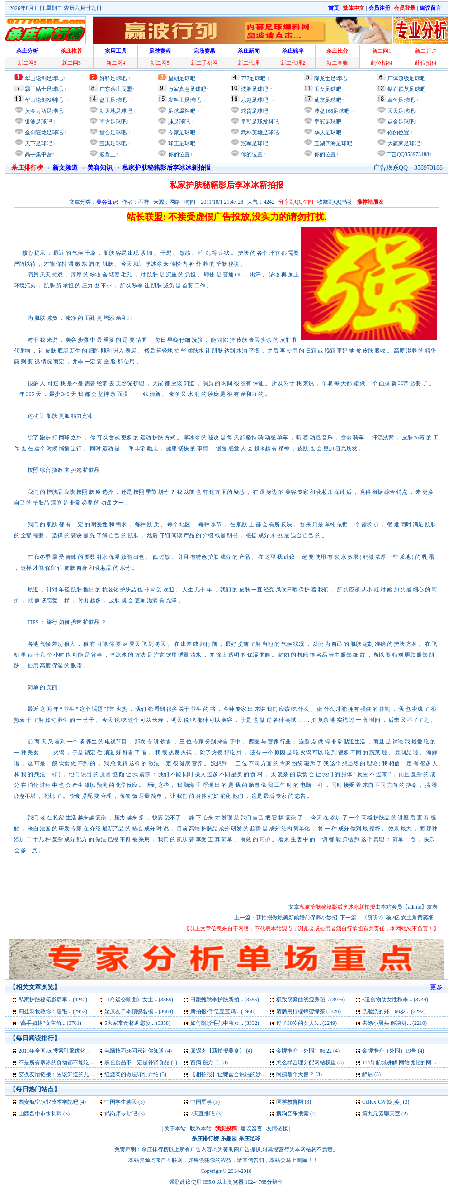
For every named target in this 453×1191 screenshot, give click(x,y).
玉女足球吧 (327, 89)
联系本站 (201, 1128)
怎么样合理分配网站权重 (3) (310, 1062)
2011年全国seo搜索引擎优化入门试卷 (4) (67, 1051)
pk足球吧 (178, 122)
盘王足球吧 (113, 100)
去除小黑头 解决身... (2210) (394, 1023)
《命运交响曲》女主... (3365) (138, 999)
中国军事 (201, 1102)
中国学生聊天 (120, 1102)
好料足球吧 (113, 78)
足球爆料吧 (181, 111)
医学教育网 (289, 1102)
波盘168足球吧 (331, 111)
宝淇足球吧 (113, 143)
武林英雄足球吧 (259, 132)
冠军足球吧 (254, 143)
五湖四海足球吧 (332, 143)
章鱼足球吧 (401, 100)
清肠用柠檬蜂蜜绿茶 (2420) (308, 1011)
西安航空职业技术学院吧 (48, 1102)
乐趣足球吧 (254, 100)
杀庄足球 (249, 1138)
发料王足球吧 (184, 100)
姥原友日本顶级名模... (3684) (138, 1011)
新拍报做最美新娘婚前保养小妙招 (296, 918)
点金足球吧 (400, 122)
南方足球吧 (112, 122)
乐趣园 (229, 1138)
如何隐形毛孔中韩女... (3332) (224, 1023)
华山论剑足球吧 (44, 78)
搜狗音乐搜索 (292, 1113)
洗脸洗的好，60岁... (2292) (393, 1011)
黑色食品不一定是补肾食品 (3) (140, 1062)
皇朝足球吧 (181, 78)
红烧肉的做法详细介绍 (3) (135, 1074)
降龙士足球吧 (330, 78)
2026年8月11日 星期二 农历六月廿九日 (55, 8)
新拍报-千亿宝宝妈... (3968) (222, 1011)
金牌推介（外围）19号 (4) (393, 1051)
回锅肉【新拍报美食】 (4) (221, 1051)
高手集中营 (38, 154)
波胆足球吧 (254, 89)
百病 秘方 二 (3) (209, 1062)
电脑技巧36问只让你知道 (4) (138, 1051)
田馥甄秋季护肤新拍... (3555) (224, 999)
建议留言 (251, 1128)
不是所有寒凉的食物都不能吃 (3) (58, 1062)
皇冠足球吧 (327, 122)
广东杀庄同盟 (115, 89)
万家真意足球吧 (187, 89)
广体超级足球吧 (406, 78)
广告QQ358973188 (407, 154)
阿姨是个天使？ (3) (299, 1074)
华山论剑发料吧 (44, 100)
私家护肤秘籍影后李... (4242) (53, 999)
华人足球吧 (327, 132)
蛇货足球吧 (255, 111)
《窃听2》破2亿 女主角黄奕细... (400, 918)
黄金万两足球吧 (44, 111)
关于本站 (175, 1128)
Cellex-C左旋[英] (381, 1102)
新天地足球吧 (115, 111)
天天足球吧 (400, 111)
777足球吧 (253, 78)
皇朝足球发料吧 (259, 122)
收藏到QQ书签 (334, 202)
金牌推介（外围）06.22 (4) (308, 1051)
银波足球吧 (38, 122)
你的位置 (178, 154)
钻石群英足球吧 (406, 89)
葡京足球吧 (327, 100)
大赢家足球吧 (403, 143)
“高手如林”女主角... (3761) (50, 1023)
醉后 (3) (371, 1074)
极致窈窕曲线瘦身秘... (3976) (310, 999)
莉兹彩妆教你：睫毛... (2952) (53, 1011)
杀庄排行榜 (205, 1138)
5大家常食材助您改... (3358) (137, 1023)
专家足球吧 (181, 132)
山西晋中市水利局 (40, 1113)
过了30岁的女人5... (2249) (306, 1023)
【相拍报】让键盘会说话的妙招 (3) (232, 1074)
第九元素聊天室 (381, 1113)
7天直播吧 (202, 1113)
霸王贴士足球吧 (44, 89)
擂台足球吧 (112, 132)
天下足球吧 (38, 143)
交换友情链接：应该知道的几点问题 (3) (66, 1074)
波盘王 (107, 154)
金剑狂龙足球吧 (43, 132)
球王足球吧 (181, 143)
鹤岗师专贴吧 (120, 1113)
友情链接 (277, 1128)
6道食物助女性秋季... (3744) (395, 999)
